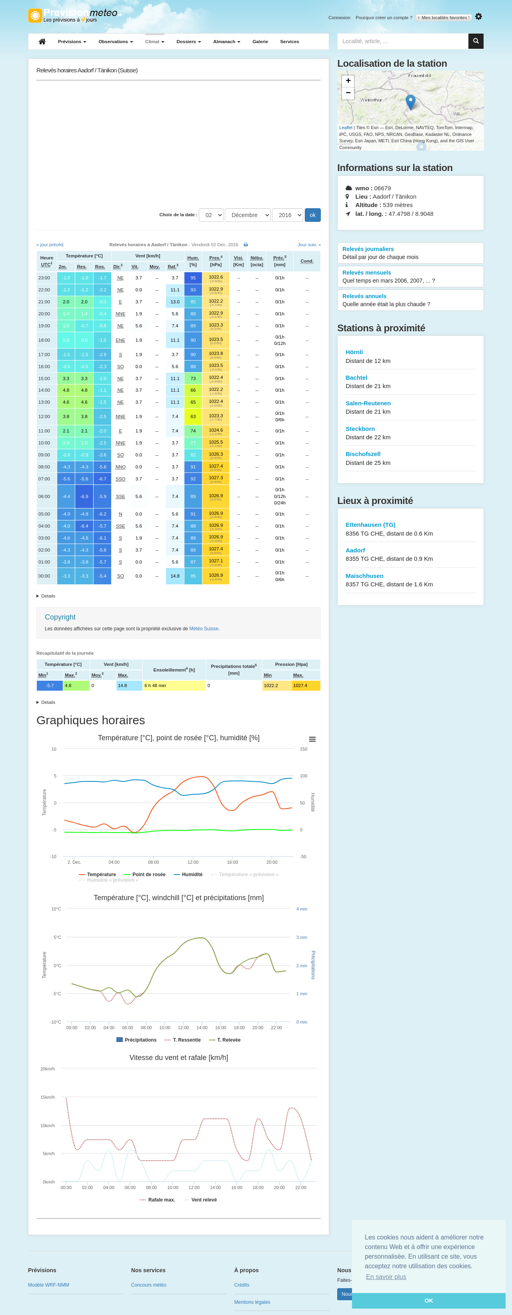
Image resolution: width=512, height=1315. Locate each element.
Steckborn (411, 433)
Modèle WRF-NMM (48, 1285)
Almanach (226, 41)
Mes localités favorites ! (444, 17)
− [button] (348, 94)
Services (289, 41)
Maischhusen (411, 580)
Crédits (242, 1285)
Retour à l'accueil (75, 15)
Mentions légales (252, 1302)
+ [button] (348, 82)
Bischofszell (411, 458)
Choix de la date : (179, 214)
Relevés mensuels (410, 277)
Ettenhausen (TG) (411, 529)
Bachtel (411, 382)
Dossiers (188, 41)
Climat (154, 41)
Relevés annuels (410, 300)
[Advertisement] (178, 144)
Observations (115, 41)
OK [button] (428, 1300)
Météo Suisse (203, 629)
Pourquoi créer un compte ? (384, 17)
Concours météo (148, 1285)
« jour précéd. (50, 244)
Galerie (260, 41)
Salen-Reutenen (411, 408)
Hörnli (411, 357)
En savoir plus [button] (386, 1276)
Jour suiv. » (309, 244)
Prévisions (72, 41)
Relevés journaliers (410, 253)
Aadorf (411, 555)
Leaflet (345, 127)
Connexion (339, 17)
